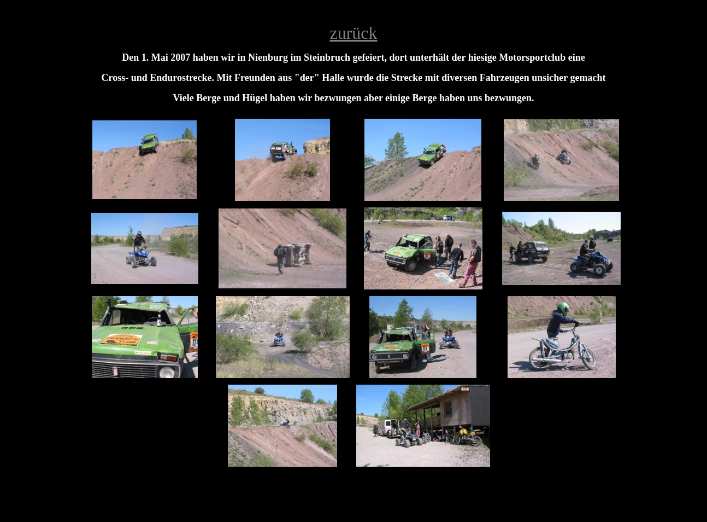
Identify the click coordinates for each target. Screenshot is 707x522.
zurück (353, 33)
